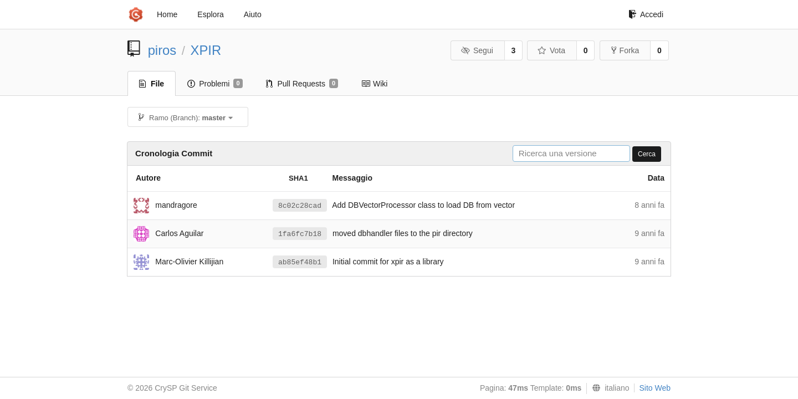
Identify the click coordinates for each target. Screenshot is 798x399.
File (151, 83)
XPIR (206, 50)
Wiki (374, 83)
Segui (477, 50)
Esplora (210, 14)
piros (162, 50)
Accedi (645, 14)
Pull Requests (302, 84)
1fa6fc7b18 (299, 234)
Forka (625, 50)
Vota (551, 50)
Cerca (647, 154)
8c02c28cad (299, 206)
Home (167, 14)
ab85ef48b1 (299, 262)
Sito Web (655, 387)
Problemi (214, 84)
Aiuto (253, 14)
